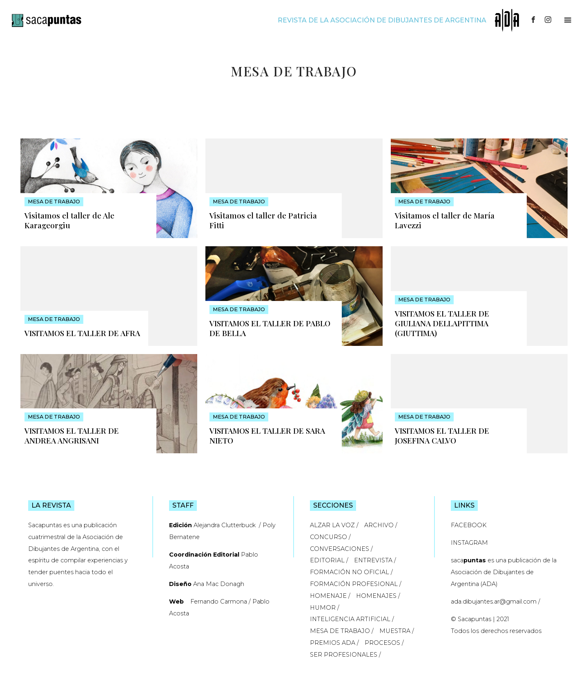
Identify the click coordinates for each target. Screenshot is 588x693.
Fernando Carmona (218, 601)
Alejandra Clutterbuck (225, 525)
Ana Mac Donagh (218, 584)
